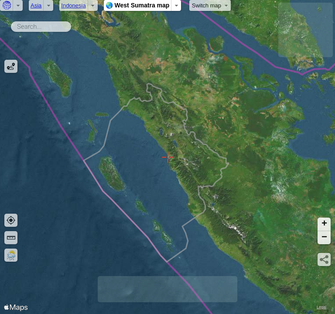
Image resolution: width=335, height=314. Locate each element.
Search (72, 25)
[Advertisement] (305, 30)
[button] (324, 224)
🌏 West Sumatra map (138, 5)
